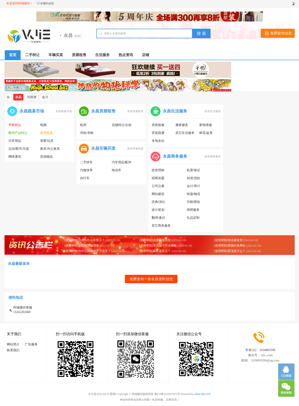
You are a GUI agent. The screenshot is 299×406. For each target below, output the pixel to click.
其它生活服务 (184, 133)
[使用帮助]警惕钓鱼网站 (230, 245)
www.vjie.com (202, 394)
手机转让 (14, 125)
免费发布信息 (281, 33)
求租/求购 (87, 133)
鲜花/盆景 (206, 133)
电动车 (116, 170)
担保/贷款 (193, 178)
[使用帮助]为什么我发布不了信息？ (88, 251)
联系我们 (13, 350)
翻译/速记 (158, 217)
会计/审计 (193, 186)
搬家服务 (181, 125)
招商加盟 (158, 178)
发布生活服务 (212, 111)
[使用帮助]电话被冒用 (228, 240)
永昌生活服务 (175, 111)
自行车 (85, 178)
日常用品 (14, 140)
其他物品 (46, 156)
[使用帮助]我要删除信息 (155, 240)
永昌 (18, 97)
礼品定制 (193, 217)
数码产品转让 (17, 133)
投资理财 (158, 170)
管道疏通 (158, 133)
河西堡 (31, 97)
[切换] (77, 36)
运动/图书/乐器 (18, 148)
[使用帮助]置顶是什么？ (230, 251)
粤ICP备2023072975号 (167, 394)
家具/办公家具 (50, 148)
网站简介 (13, 344)
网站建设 (158, 194)
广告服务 (31, 344)
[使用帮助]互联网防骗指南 (82, 245)
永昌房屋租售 (103, 111)
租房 (83, 125)
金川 (45, 97)
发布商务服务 (212, 156)
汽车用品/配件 (122, 162)
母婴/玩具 (47, 140)
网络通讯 (14, 156)
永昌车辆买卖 (103, 148)
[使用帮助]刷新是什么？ (155, 251)
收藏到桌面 (47, 3)
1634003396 (267, 350)
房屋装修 (158, 125)
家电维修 (205, 125)
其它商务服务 (161, 225)
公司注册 (158, 186)
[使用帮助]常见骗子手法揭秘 (158, 245)
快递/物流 (193, 194)
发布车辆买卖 (135, 148)
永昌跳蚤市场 (31, 111)
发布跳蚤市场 (64, 111)
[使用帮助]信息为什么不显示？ (85, 240)
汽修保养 (86, 170)
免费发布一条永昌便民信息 (151, 279)
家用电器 (46, 133)
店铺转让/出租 (122, 125)
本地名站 (158, 140)
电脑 (43, 125)
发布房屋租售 (135, 111)
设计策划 (158, 209)
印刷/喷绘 (193, 202)
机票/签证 (193, 170)
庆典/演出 (158, 202)
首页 (12, 55)
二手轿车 (86, 162)
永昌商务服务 (175, 156)
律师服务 (193, 209)
